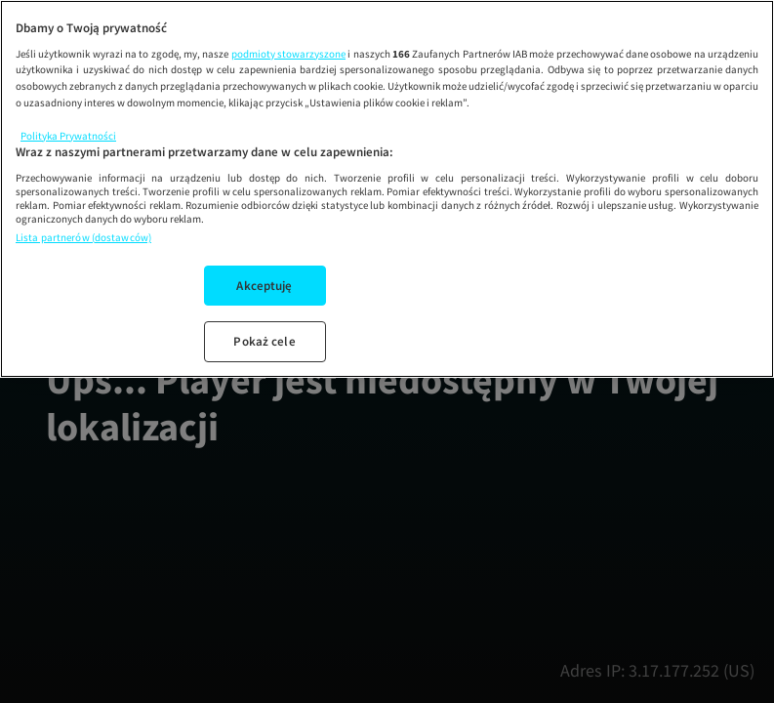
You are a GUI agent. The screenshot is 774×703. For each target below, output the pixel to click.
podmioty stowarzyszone (288, 54)
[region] (387, 189)
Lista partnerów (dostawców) (83, 237)
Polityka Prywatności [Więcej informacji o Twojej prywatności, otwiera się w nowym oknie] (68, 136)
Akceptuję (264, 285)
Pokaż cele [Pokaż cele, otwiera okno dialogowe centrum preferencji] (264, 341)
